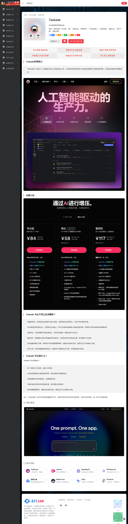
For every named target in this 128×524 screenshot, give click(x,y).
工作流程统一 (93, 29)
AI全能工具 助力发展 (40, 56)
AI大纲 (63, 29)
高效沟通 (55, 31)
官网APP (83, 29)
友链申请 (62, 500)
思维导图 (41, 15)
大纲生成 (75, 29)
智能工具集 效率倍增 (107, 50)
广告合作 (79, 500)
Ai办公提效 (32, 15)
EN (69, 29)
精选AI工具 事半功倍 (74, 56)
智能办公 (112, 29)
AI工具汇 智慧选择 (107, 56)
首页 (25, 15)
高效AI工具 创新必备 (74, 50)
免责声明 (70, 500)
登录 (124, 3)
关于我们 (87, 500)
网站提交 (30, 3)
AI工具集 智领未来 (40, 50)
